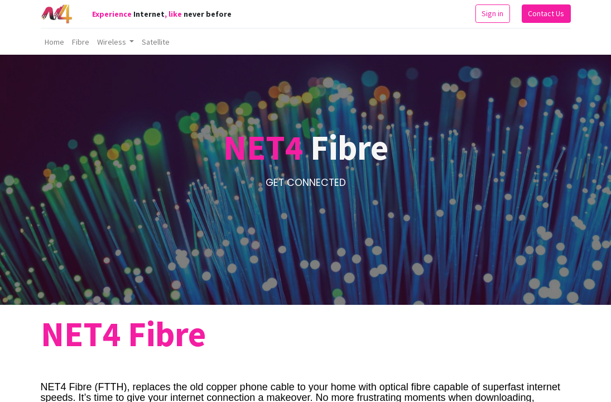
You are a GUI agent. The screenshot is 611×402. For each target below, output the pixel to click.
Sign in (492, 13)
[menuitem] (54, 42)
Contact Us (546, 13)
